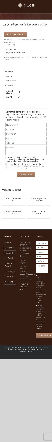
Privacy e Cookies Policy (24, 286)
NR (19, 92)
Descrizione (8, 76)
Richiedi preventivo (15, 34)
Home (8, 243)
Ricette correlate (10, 80)
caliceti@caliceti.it (27, 274)
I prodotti (9, 253)
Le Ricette (9, 258)
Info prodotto (9, 71)
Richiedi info (9, 85)
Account (9, 282)
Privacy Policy (32, 161)
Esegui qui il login (10, 45)
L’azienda (9, 248)
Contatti (9, 277)
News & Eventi (8, 265)
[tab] (26, 71)
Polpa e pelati (20, 52)
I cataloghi (10, 271)
